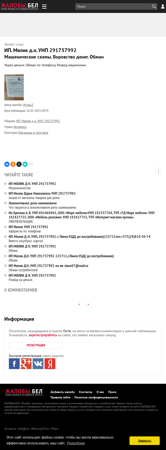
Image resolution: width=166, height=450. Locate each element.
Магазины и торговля (33, 133)
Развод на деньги (32, 277)
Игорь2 (28, 105)
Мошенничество (32, 185)
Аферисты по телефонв (28, 229)
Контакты (85, 392)
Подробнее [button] (76, 443)
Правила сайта (60, 397)
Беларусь (20, 127)
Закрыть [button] (144, 440)
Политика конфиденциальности (96, 397)
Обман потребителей (48, 267)
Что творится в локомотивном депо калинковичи (42, 205)
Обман (32, 248)
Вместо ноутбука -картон (79, 238)
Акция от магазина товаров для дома (42, 195)
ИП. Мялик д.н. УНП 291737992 (38, 121)
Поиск (112, 392)
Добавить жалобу (63, 392)
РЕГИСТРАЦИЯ (36, 345)
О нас (100, 392)
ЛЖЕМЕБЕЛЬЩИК (81, 217)
